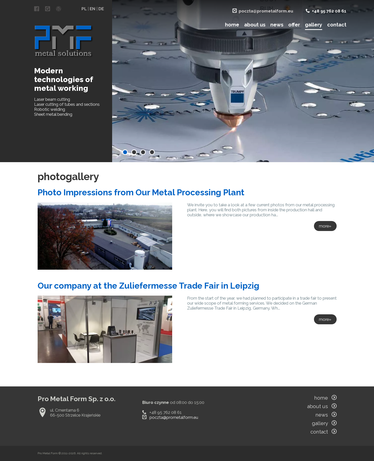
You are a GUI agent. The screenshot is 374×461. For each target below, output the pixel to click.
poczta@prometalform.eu (266, 10)
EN (92, 8)
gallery (313, 25)
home (232, 25)
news (276, 25)
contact (336, 25)
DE (101, 8)
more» (325, 226)
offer (294, 25)
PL (84, 8)
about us (254, 25)
